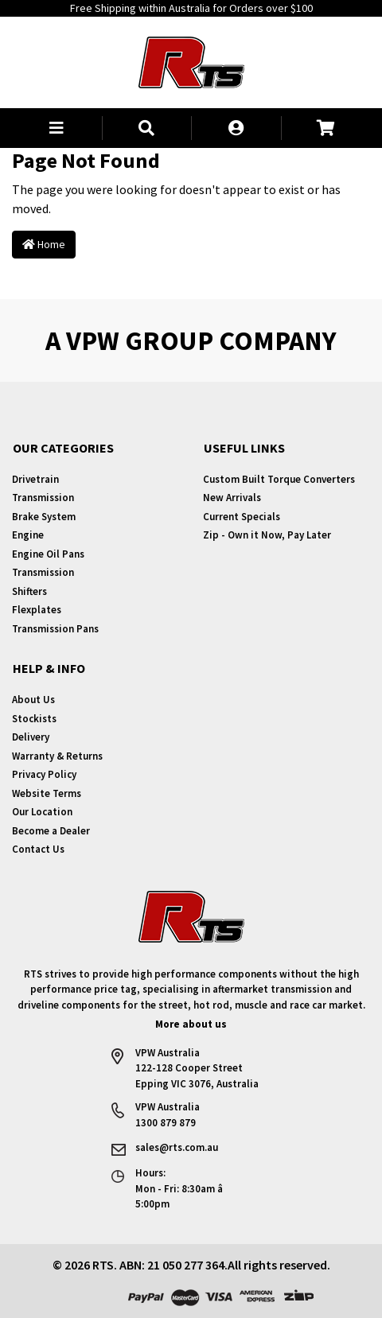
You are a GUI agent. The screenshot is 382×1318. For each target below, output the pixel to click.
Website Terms (46, 793)
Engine (28, 535)
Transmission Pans (55, 629)
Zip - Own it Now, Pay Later (267, 535)
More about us (191, 1024)
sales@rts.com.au (176, 1147)
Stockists (34, 718)
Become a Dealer (51, 831)
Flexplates (36, 609)
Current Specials (241, 516)
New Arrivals (232, 497)
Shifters (29, 591)
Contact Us (38, 849)
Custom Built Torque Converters (279, 479)
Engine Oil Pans (48, 554)
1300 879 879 (165, 1122)
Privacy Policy (44, 774)
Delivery (30, 737)
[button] (57, 128)
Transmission (43, 497)
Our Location (42, 811)
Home (43, 244)
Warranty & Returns (57, 756)
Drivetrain (35, 479)
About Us (33, 699)
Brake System (44, 516)
